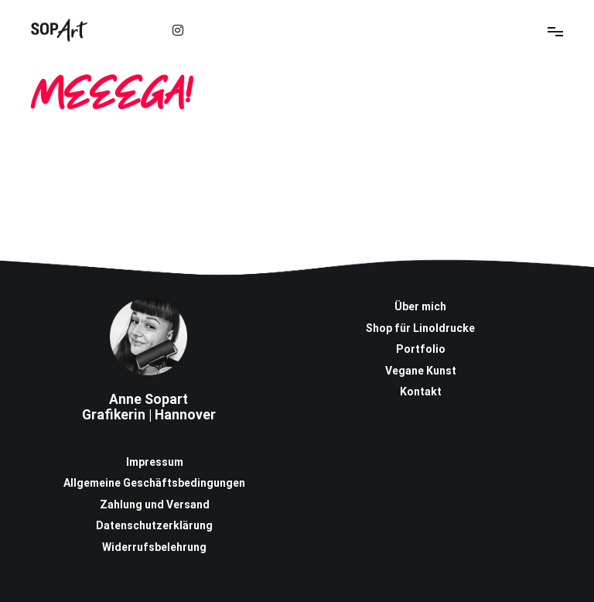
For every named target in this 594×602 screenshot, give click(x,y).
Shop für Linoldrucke (420, 328)
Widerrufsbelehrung (154, 547)
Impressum (154, 462)
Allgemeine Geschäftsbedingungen (154, 483)
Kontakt (421, 391)
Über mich (420, 306)
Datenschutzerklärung (154, 525)
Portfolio (421, 349)
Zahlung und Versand (155, 504)
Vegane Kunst (420, 370)
